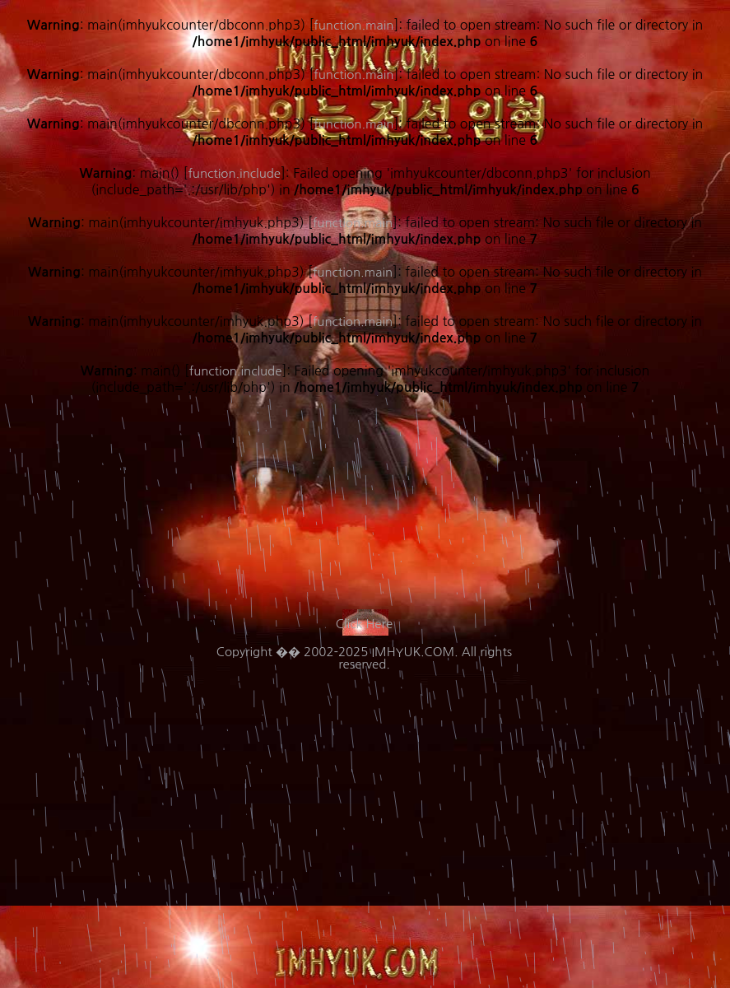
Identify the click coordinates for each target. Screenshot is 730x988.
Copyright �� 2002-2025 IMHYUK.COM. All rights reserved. (364, 657)
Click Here (364, 624)
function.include (235, 371)
